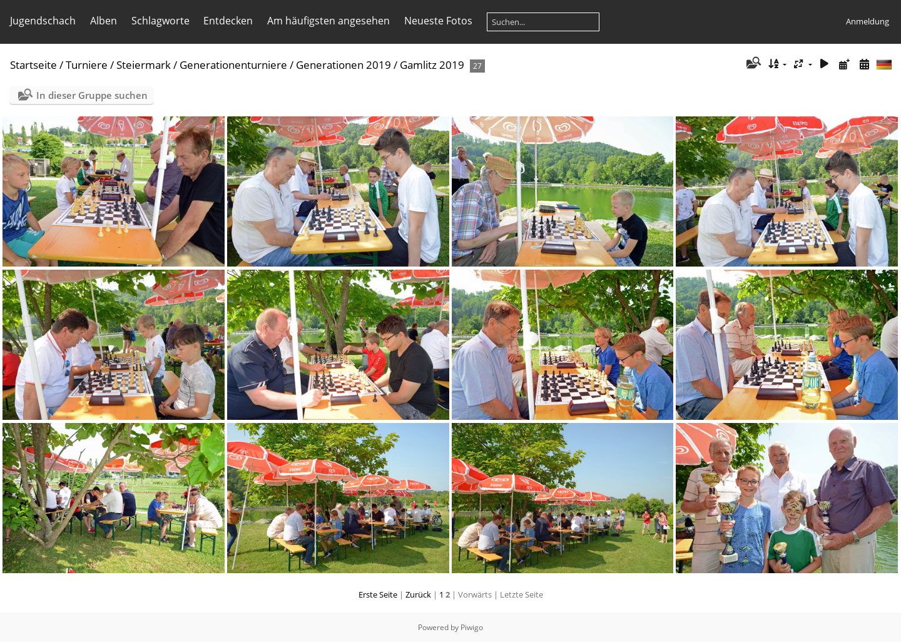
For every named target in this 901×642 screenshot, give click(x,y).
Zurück (418, 594)
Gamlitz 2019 (432, 65)
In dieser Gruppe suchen (92, 95)
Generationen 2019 (343, 65)
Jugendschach (43, 21)
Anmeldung (867, 21)
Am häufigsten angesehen (328, 21)
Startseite (33, 65)
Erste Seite (378, 594)
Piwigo (472, 627)
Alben (103, 21)
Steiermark (143, 65)
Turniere (87, 65)
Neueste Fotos (438, 21)
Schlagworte (160, 21)
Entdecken (228, 21)
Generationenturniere (233, 65)
